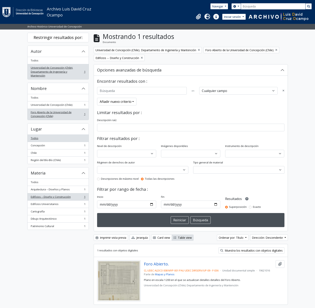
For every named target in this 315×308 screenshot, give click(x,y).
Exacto (257, 207)
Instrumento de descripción (242, 146)
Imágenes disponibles (174, 146)
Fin (162, 197)
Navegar (218, 6)
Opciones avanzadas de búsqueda (129, 70)
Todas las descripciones (159, 179)
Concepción (58, 146)
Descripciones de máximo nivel (120, 179)
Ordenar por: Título (231, 238)
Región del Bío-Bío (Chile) (58, 161)
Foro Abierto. (156, 264)
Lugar (36, 129)
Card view (161, 238)
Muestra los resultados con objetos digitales (251, 250)
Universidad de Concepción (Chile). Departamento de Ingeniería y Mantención (58, 71)
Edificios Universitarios (58, 205)
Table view (182, 238)
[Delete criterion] (283, 91)
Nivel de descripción (109, 146)
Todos (34, 60)
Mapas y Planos (164, 274)
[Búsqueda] (273, 6)
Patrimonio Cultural (58, 227)
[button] (198, 16)
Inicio (100, 197)
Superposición (238, 207)
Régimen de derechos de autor (116, 162)
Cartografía (58, 212)
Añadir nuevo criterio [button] (115, 101)
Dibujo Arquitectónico (58, 219)
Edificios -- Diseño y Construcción (58, 197)
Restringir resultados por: (58, 37)
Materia (38, 173)
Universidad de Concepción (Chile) (58, 105)
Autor (36, 51)
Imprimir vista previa (110, 238)
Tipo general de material (208, 162)
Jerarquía (139, 238)
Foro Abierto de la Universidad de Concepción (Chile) (58, 114)
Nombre (39, 88)
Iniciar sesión (233, 17)
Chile (58, 153)
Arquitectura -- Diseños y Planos (58, 190)
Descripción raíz (107, 120)
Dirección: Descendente (268, 238)
